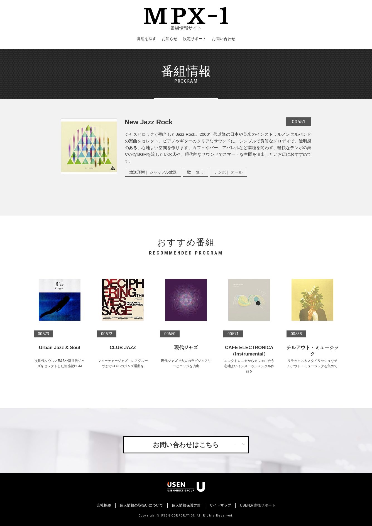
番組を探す (146, 39)
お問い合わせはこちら (186, 444)
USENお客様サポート (257, 505)
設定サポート (194, 39)
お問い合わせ (223, 39)
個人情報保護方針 (186, 505)
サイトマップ (220, 505)
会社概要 (104, 505)
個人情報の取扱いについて (141, 505)
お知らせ (169, 39)
